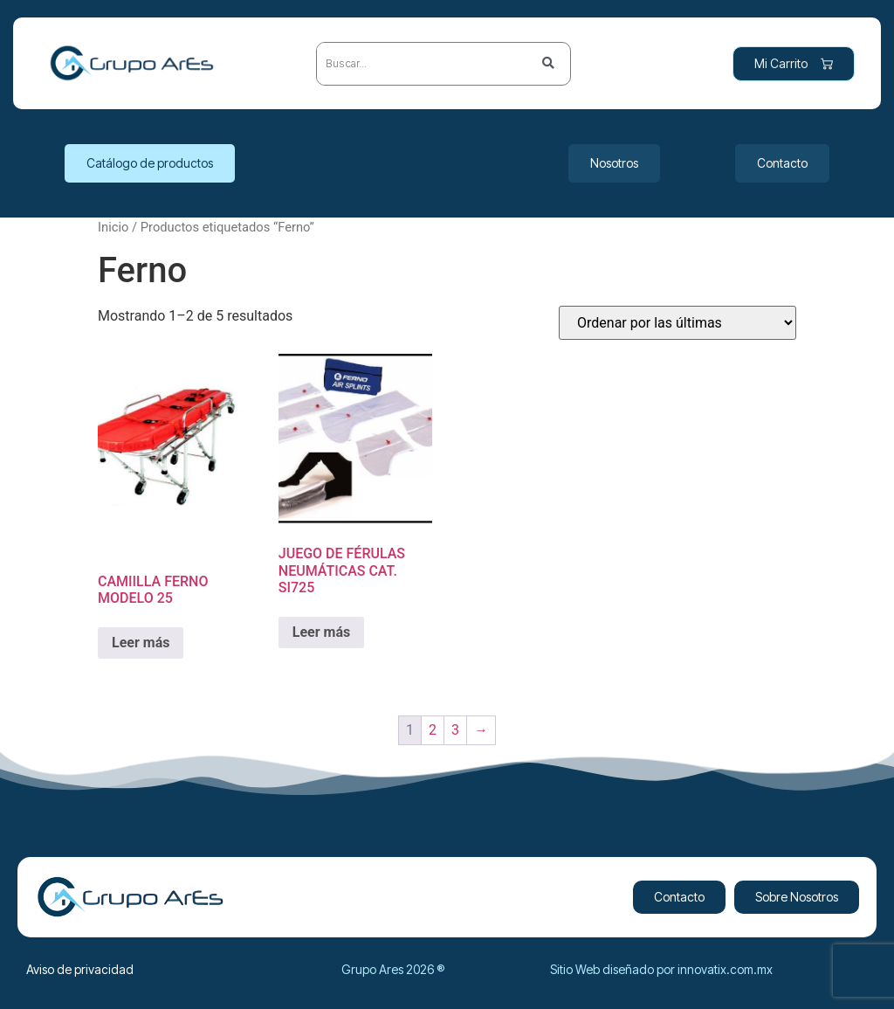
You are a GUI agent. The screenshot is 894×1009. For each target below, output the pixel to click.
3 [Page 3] (455, 730)
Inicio (113, 227)
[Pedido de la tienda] (677, 323)
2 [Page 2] (433, 730)
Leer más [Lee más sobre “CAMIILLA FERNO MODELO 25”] (140, 642)
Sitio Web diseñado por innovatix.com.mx (661, 969)
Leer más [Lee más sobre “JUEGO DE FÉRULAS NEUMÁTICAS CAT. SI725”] (321, 632)
